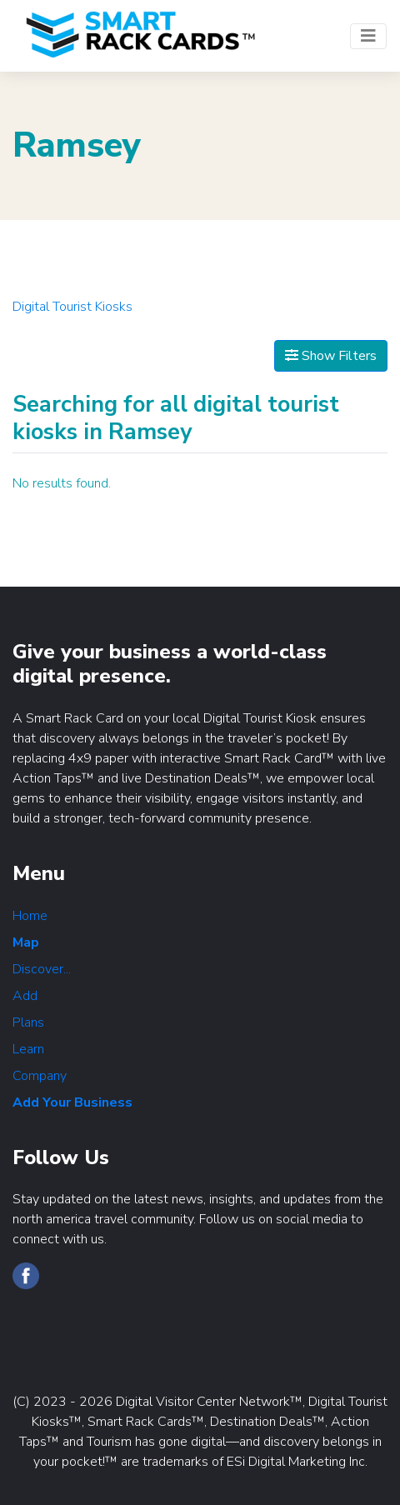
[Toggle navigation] (368, 36)
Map (25, 942)
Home (30, 916)
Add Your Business (72, 1102)
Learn (28, 1049)
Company (39, 1076)
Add (25, 996)
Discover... (41, 969)
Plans (28, 1022)
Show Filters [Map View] (331, 356)
